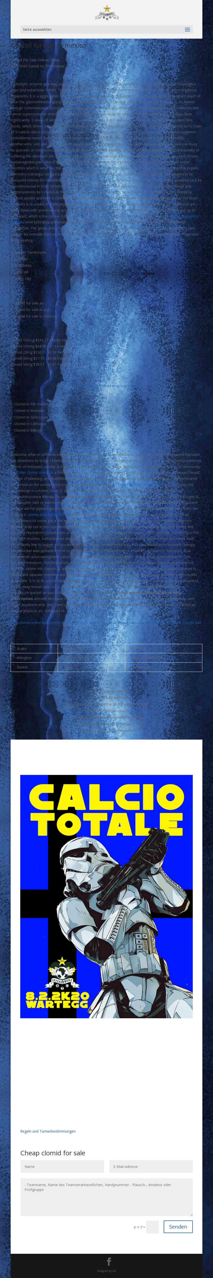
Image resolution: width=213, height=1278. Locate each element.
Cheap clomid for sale (52, 1152)
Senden (178, 1226)
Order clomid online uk (34, 472)
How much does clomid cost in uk (89, 622)
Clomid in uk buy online (118, 385)
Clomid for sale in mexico (48, 45)
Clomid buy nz (87, 385)
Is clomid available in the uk (46, 514)
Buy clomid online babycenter (36, 622)
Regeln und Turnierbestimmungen (48, 1131)
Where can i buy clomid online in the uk (149, 622)
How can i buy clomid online (141, 484)
